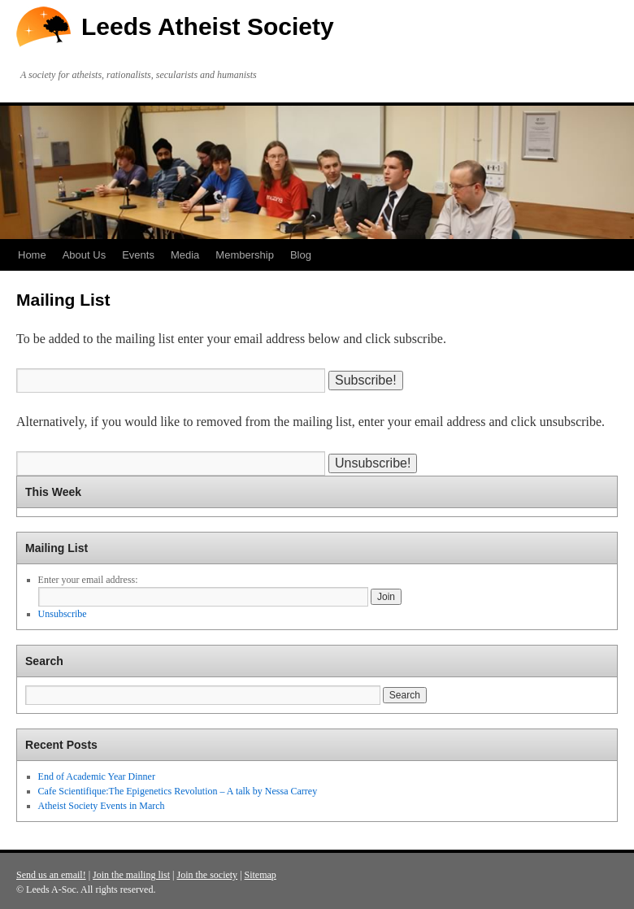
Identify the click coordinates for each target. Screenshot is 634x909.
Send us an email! (51, 875)
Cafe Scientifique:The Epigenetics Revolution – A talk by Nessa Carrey (178, 791)
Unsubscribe (62, 614)
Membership (244, 255)
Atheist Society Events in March (101, 805)
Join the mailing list (131, 875)
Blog (300, 255)
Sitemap (260, 875)
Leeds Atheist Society (207, 26)
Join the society (206, 875)
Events (138, 255)
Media (185, 255)
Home (32, 255)
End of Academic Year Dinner (96, 776)
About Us (84, 255)
